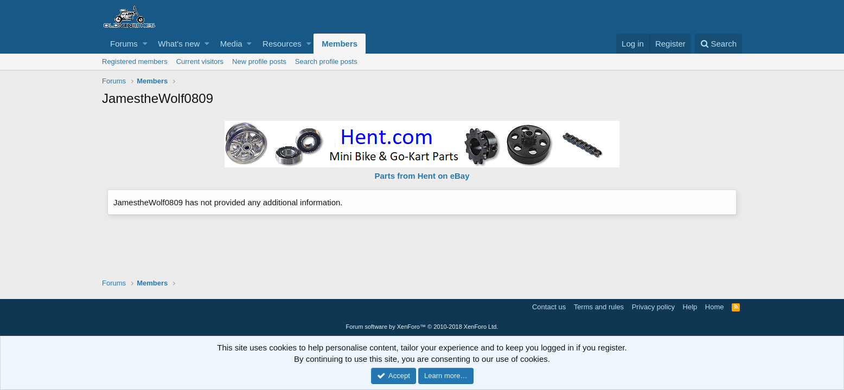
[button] (145, 44)
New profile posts (259, 61)
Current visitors (199, 61)
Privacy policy (653, 307)
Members (339, 43)
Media (231, 43)
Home (714, 307)
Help (690, 307)
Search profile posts (326, 61)
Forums (124, 43)
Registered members (135, 61)
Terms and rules (599, 307)
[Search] (718, 44)
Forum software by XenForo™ (422, 326)
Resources (282, 43)
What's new (179, 43)
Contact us (549, 307)
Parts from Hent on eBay (421, 175)
